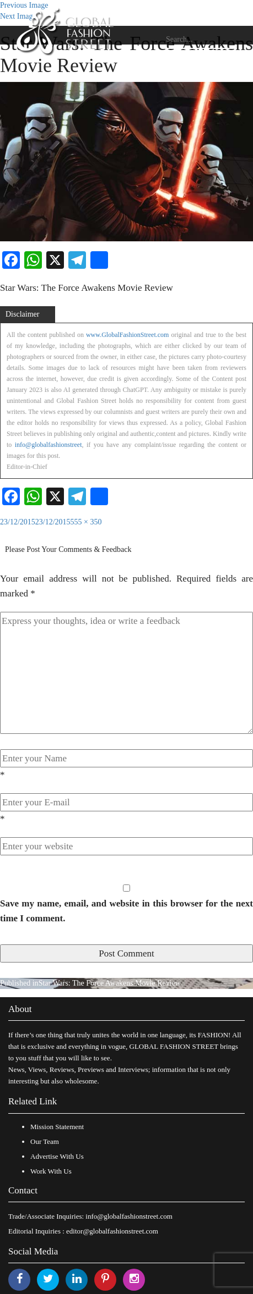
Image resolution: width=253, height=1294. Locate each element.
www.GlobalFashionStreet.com (127, 335)
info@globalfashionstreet (48, 445)
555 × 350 (86, 522)
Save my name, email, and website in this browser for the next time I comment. (126, 911)
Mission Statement (57, 1126)
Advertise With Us (57, 1156)
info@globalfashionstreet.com (128, 1216)
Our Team (44, 1141)
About (20, 1009)
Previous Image (24, 5)
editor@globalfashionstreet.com (112, 1231)
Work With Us (51, 1171)
